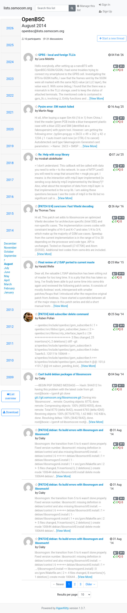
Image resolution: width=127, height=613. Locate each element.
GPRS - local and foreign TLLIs (55, 54)
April (7, 280)
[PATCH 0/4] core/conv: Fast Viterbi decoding (64, 206)
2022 (10, 95)
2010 (10, 360)
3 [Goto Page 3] (80, 584)
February (9, 288)
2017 (10, 180)
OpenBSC (33, 19)
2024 (10, 62)
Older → (90, 584)
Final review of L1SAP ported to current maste (64, 262)
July (6, 268)
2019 (10, 146)
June (7, 272)
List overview (10, 396)
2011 (10, 343)
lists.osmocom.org (18, 8)
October (9, 251)
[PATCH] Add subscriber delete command (62, 314)
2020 (10, 129)
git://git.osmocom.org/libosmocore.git (58, 397)
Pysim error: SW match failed (54, 106)
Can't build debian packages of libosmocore (63, 374)
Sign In (104, 4)
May (6, 276)
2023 (10, 79)
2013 (10, 310)
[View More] (97, 98)
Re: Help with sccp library (52, 154)
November (10, 247)
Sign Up (105, 11)
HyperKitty (62, 608)
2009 (10, 377)
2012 (10, 327)
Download (10, 412)
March (8, 284)
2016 (10, 197)
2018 (10, 163)
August (8, 263)
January (9, 292)
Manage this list (86, 8)
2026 (10, 28)
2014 (10, 230)
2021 (10, 112)
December (10, 243)
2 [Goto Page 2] (75, 584)
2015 (10, 213)
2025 (10, 45)
